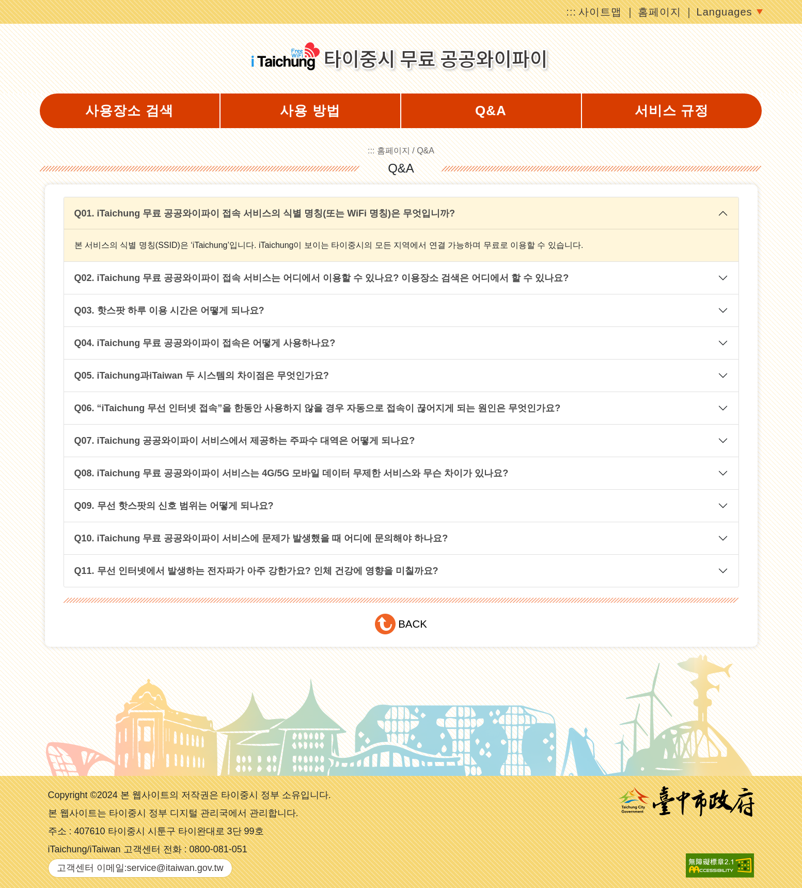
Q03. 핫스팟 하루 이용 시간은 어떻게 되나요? (169, 310)
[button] (401, 624)
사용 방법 (310, 110)
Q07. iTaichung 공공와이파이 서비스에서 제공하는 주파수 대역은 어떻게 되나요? (244, 440)
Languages (724, 12)
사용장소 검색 (129, 110)
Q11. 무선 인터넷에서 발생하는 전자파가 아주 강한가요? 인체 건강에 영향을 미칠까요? (256, 571)
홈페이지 (659, 12)
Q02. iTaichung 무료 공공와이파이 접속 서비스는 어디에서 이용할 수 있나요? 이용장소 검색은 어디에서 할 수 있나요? (321, 278)
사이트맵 (600, 12)
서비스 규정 (672, 110)
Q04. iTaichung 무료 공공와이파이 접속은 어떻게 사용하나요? (205, 343)
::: (571, 12)
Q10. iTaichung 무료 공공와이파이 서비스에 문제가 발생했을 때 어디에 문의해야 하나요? (261, 538)
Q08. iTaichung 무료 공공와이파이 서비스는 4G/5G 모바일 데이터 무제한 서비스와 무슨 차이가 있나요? (291, 473)
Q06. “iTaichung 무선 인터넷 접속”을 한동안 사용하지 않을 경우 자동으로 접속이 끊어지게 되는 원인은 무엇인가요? (317, 408)
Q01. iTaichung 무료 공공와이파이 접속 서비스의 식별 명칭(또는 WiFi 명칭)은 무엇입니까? (264, 213)
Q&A (491, 110)
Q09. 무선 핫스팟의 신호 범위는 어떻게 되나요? (174, 506)
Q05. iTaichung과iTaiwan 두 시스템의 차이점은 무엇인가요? (201, 375)
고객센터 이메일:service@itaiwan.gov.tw (140, 868)
